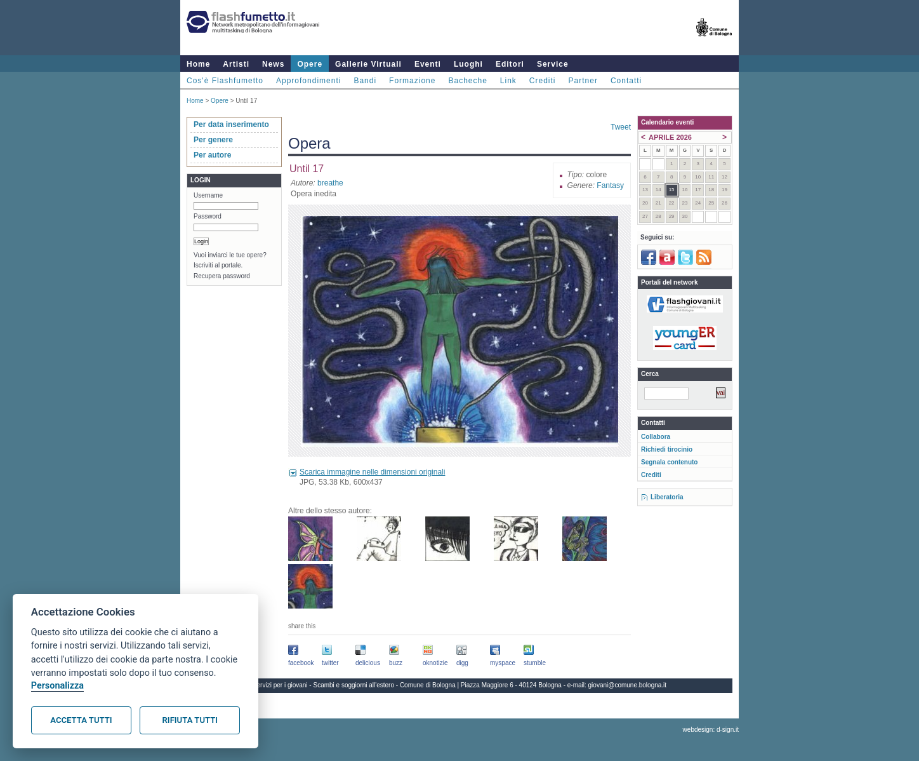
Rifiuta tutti (190, 720)
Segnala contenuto (669, 462)
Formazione (412, 80)
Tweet (621, 127)
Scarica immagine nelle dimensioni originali (372, 472)
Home (198, 64)
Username (208, 195)
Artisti (236, 64)
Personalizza (57, 685)
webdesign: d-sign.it (711, 729)
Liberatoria (667, 497)
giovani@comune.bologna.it (627, 685)
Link (508, 80)
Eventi (427, 64)
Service (553, 64)
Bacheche (467, 80)
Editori (510, 64)
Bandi (365, 80)
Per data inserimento (231, 124)
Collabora (655, 436)
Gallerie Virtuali (368, 64)
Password (207, 216)
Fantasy (610, 185)
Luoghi (468, 64)
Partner (583, 80)
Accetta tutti (81, 720)
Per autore (212, 155)
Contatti (626, 80)
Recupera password (222, 276)
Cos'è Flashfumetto (225, 80)
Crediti (542, 80)
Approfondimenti (308, 80)
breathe (330, 182)
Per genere (213, 139)
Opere (309, 64)
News (273, 64)
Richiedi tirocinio (666, 449)
